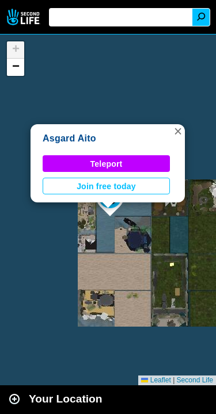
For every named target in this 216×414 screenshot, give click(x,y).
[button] (178, 131)
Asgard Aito (69, 138)
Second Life (24, 17)
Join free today (106, 186)
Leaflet (155, 380)
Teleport (106, 163)
